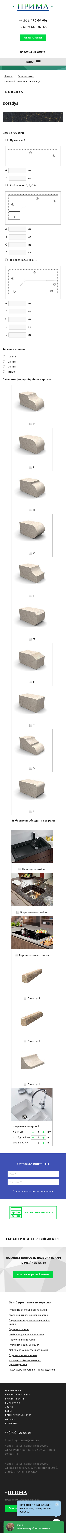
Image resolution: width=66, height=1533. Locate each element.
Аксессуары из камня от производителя (32, 1369)
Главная (8, 76)
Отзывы (10, 1419)
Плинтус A (33, 998)
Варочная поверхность (34, 955)
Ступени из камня (19, 1329)
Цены (8, 1411)
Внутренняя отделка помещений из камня (29, 1322)
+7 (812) (33, 27)
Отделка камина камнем (23, 1355)
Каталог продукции (17, 1394)
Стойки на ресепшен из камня (26, 1334)
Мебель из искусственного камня (28, 1350)
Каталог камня (26, 76)
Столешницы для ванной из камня (28, 1315)
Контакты (11, 1423)
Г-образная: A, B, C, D (23, 185)
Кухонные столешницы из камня (28, 1309)
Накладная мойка (34, 869)
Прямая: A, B (18, 140)
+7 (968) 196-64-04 (33, 1263)
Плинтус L (33, 1084)
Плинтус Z (33, 1041)
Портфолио (12, 1403)
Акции (9, 1407)
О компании (13, 1390)
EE (34, 639)
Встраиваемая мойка (34, 912)
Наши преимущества (18, 1415)
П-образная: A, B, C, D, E (24, 260)
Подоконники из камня (22, 1339)
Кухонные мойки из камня (24, 1345)
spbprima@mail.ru (27, 1440)
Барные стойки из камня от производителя (25, 1362)
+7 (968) (33, 20)
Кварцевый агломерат (15, 81)
